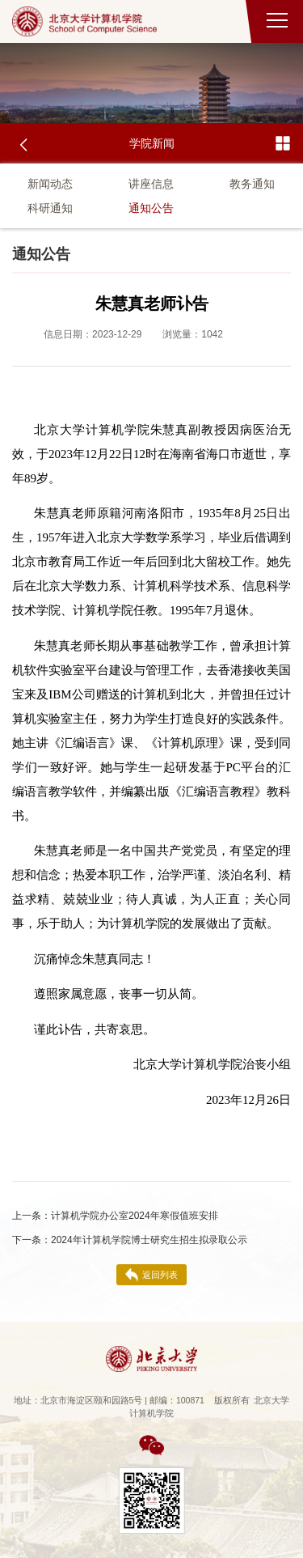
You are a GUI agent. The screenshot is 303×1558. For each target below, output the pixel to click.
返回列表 (151, 1275)
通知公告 (151, 208)
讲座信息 (151, 183)
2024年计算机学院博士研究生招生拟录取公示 (129, 1240)
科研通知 (50, 208)
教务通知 (252, 183)
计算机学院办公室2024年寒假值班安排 (115, 1216)
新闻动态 (50, 183)
